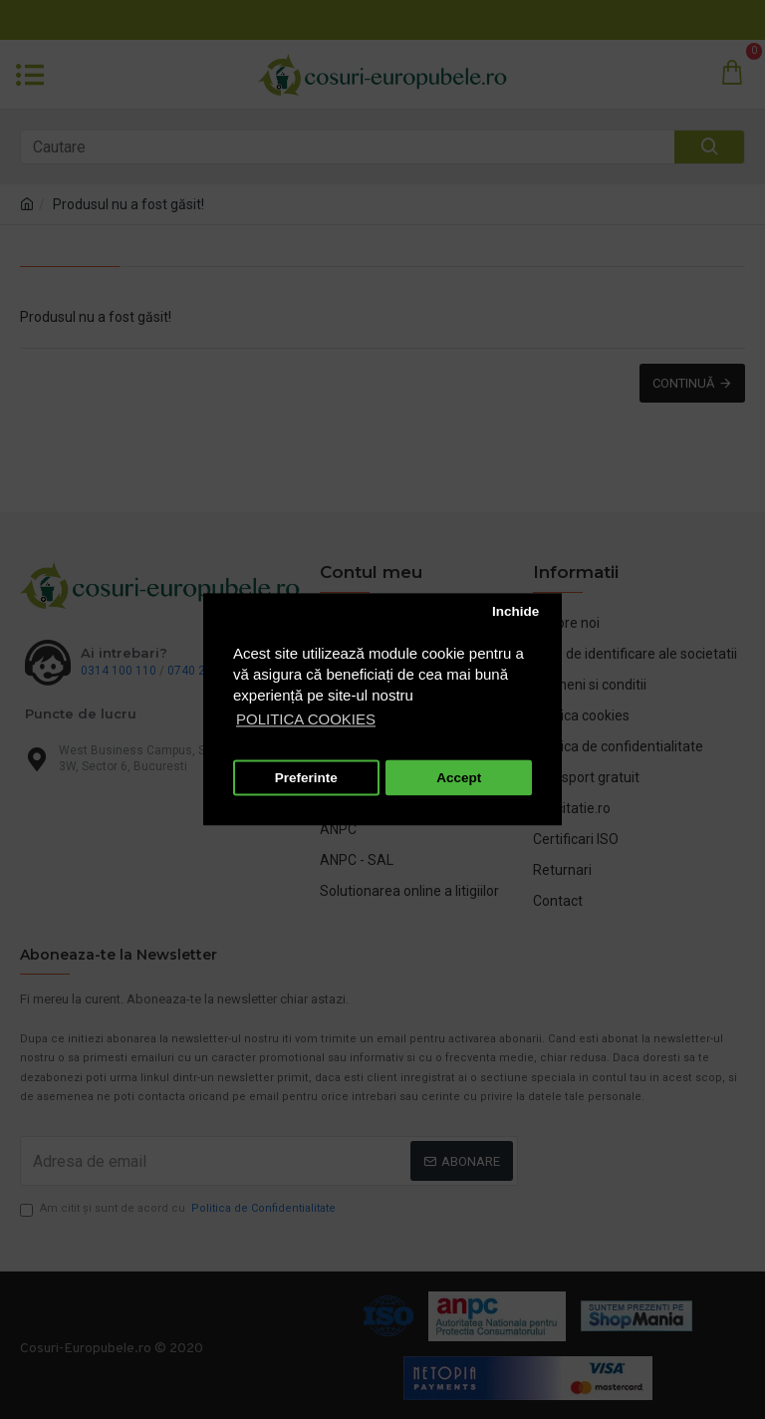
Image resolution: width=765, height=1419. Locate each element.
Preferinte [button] (306, 777)
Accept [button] (458, 777)
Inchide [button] (515, 611)
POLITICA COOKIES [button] (306, 719)
